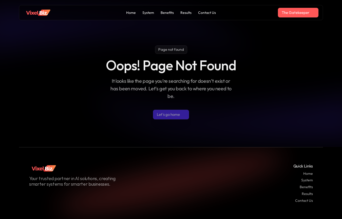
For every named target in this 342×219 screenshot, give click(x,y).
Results (307, 193)
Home (308, 173)
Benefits (306, 187)
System (307, 180)
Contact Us (304, 200)
